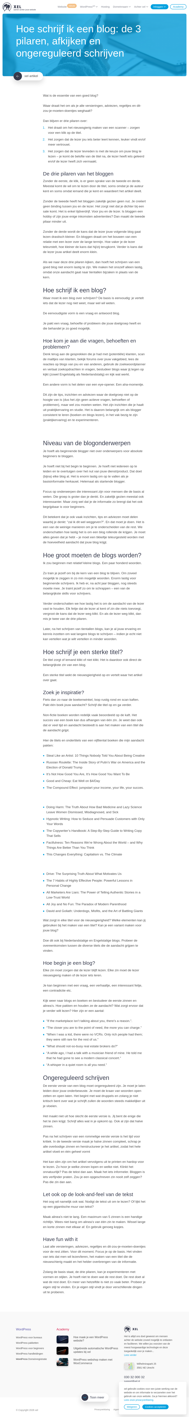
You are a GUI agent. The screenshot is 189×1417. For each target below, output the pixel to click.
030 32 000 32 (134, 1377)
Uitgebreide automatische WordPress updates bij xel (87, 1351)
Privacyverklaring (102, 1409)
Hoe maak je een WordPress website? (82, 1340)
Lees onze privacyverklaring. (139, 1400)
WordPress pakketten (27, 1343)
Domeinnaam (120, 6)
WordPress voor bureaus (29, 1337)
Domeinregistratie (31, 1359)
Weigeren (132, 1407)
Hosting (105, 6)
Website (67, 6)
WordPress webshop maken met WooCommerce (84, 1362)
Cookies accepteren (155, 1407)
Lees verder (130, 1355)
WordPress (87, 6)
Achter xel (139, 6)
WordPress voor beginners (30, 1348)
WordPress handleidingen (29, 1353)
